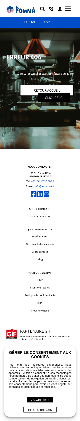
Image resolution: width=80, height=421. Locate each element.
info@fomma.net (44, 186)
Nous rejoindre (40, 310)
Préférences (40, 409)
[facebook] (34, 196)
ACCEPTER (40, 399)
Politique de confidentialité (40, 295)
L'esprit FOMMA (40, 236)
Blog (40, 259)
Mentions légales (40, 287)
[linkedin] (40, 196)
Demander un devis (40, 216)
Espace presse (40, 251)
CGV (40, 279)
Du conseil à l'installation (40, 244)
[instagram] (46, 196)
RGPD (40, 302)
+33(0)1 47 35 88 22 (42, 181)
